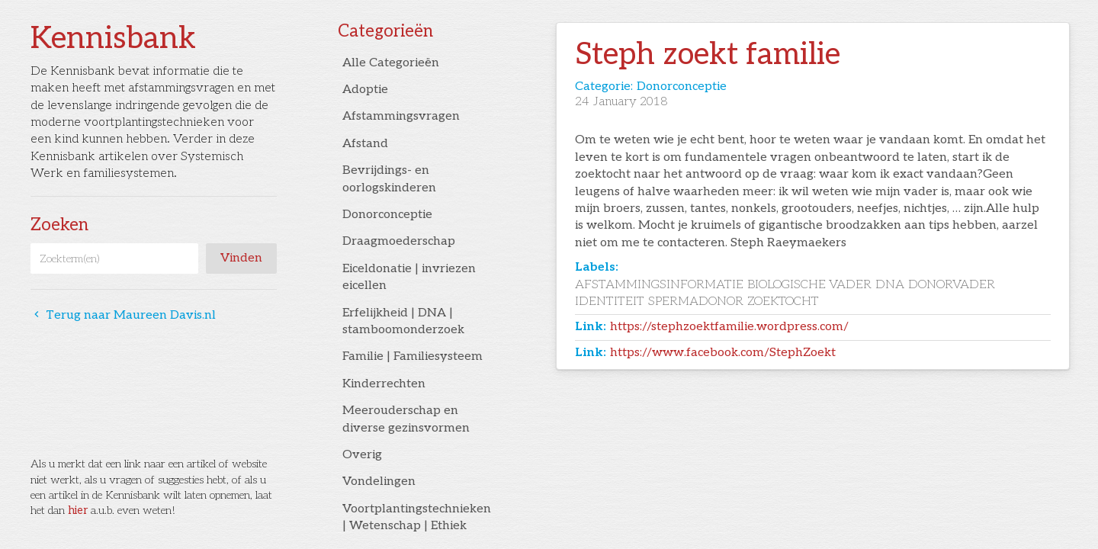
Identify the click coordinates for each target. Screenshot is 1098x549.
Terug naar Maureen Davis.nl (123, 315)
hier (78, 510)
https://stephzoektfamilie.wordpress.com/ (729, 326)
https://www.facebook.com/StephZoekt (723, 352)
